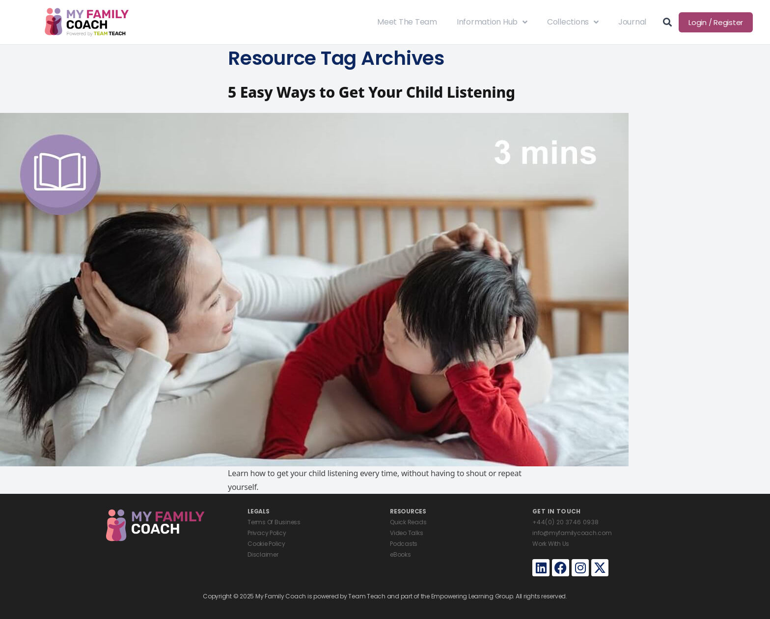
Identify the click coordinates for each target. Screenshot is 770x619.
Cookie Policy (266, 543)
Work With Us (550, 543)
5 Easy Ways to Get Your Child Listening (371, 92)
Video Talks (406, 533)
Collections (573, 22)
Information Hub (492, 22)
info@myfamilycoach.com (572, 533)
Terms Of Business (274, 522)
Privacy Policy (267, 533)
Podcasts (403, 543)
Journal (632, 21)
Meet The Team (407, 21)
